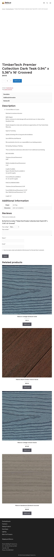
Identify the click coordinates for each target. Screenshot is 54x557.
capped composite (8, 89)
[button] (47, 3)
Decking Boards (10, 9)
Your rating (5, 227)
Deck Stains (5, 529)
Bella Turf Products (7, 534)
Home (3, 9)
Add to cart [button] (27, 324)
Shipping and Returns (7, 539)
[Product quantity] (7, 81)
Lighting (4, 531)
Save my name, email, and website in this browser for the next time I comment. (24, 250)
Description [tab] (6, 94)
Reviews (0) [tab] (6, 101)
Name (4, 238)
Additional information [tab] (9, 97)
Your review (5, 229)
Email (4, 244)
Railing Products (6, 526)
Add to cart (17, 80)
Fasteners (4, 524)
